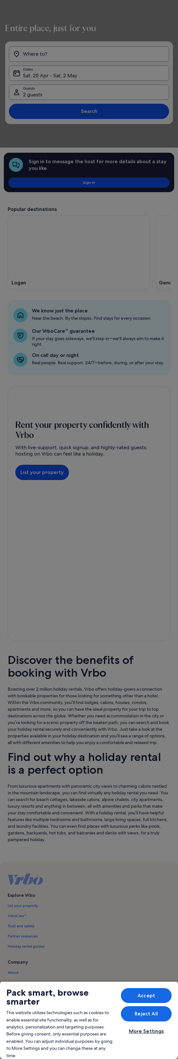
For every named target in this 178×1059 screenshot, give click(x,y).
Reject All (146, 1014)
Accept (146, 996)
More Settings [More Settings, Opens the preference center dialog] (146, 1031)
